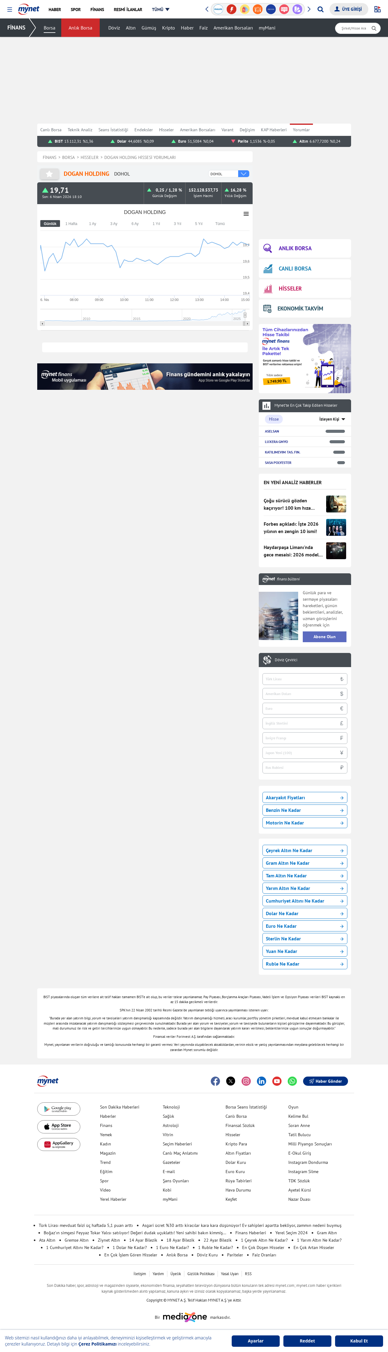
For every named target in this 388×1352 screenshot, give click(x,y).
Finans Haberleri (250, 1232)
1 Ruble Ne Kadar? (215, 1247)
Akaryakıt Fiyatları (305, 797)
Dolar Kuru (236, 1162)
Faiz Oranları (264, 1255)
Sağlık (168, 1116)
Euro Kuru (235, 1171)
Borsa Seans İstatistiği (246, 1107)
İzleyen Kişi (329, 419)
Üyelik (175, 1273)
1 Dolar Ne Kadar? (130, 1247)
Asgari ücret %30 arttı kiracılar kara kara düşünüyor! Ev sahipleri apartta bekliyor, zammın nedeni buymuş (242, 1225)
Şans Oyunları (176, 1181)
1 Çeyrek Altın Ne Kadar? (264, 1240)
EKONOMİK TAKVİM (293, 308)
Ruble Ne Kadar (305, 964)
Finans (106, 1125)
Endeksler (143, 129)
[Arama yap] (320, 9)
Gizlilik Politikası (200, 1273)
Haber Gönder (325, 1081)
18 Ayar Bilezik (180, 1240)
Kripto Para (236, 1144)
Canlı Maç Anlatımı (180, 1153)
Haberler (108, 1116)
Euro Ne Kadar (305, 926)
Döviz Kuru (207, 1255)
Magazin (108, 1153)
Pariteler (235, 1255)
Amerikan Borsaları (233, 28)
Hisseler (166, 129)
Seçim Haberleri (177, 1144)
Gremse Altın (77, 1240)
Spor (104, 1181)
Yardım (158, 1273)
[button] (9, 9)
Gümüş (149, 28)
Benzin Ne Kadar (305, 810)
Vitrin (168, 1134)
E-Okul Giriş (299, 1153)
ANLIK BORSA (287, 248)
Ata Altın (47, 1240)
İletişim (140, 1273)
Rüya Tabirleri (239, 1181)
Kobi (167, 1190)
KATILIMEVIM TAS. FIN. (282, 452)
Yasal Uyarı (229, 1273)
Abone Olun (325, 636)
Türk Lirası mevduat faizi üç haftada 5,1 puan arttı (86, 1225)
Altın (131, 28)
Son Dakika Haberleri (119, 1107)
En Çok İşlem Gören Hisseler (130, 1255)
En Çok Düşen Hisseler (263, 1247)
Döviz (114, 28)
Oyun (293, 1107)
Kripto (168, 28)
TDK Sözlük (299, 1181)
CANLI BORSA (287, 268)
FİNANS (16, 27)
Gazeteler (171, 1162)
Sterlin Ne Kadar (305, 938)
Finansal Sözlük (240, 1125)
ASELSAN (272, 431)
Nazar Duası (299, 1199)
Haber (187, 28)
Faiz (203, 28)
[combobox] (229, 173)
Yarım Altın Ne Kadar (305, 888)
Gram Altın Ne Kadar (305, 863)
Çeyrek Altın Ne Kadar (305, 850)
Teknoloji (171, 1107)
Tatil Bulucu (299, 1134)
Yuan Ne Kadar (305, 951)
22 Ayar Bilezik (218, 1240)
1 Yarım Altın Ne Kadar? (319, 1240)
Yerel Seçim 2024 (291, 1232)
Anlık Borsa (80, 28)
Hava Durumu (238, 1190)
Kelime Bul (298, 1116)
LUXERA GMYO (276, 441)
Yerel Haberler (113, 1199)
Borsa (49, 28)
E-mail (169, 1171)
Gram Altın (327, 1232)
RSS (248, 1273)
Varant (228, 129)
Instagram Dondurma (308, 1162)
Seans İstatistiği (113, 129)
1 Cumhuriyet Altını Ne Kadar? (74, 1247)
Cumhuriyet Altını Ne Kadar (305, 901)
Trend (105, 1162)
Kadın (105, 1144)
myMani (267, 28)
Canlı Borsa (51, 129)
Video (105, 1190)
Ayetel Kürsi (299, 1190)
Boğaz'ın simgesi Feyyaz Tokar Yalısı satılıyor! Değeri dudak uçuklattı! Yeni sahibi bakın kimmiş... (135, 1232)
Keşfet (231, 1199)
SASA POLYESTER (278, 462)
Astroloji (171, 1125)
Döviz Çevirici (286, 660)
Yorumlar (301, 129)
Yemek (106, 1134)
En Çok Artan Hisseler (314, 1247)
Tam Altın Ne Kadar (305, 875)
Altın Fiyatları (238, 1153)
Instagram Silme (303, 1171)
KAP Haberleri (274, 129)
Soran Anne (299, 1125)
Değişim (247, 129)
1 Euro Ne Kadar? (172, 1247)
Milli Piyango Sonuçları (310, 1144)
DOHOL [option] (216, 174)
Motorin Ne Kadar (305, 823)
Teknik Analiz (80, 129)
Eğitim (106, 1171)
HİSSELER (282, 289)
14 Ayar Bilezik (143, 1240)
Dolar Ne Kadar (305, 913)
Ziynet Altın (109, 1240)
